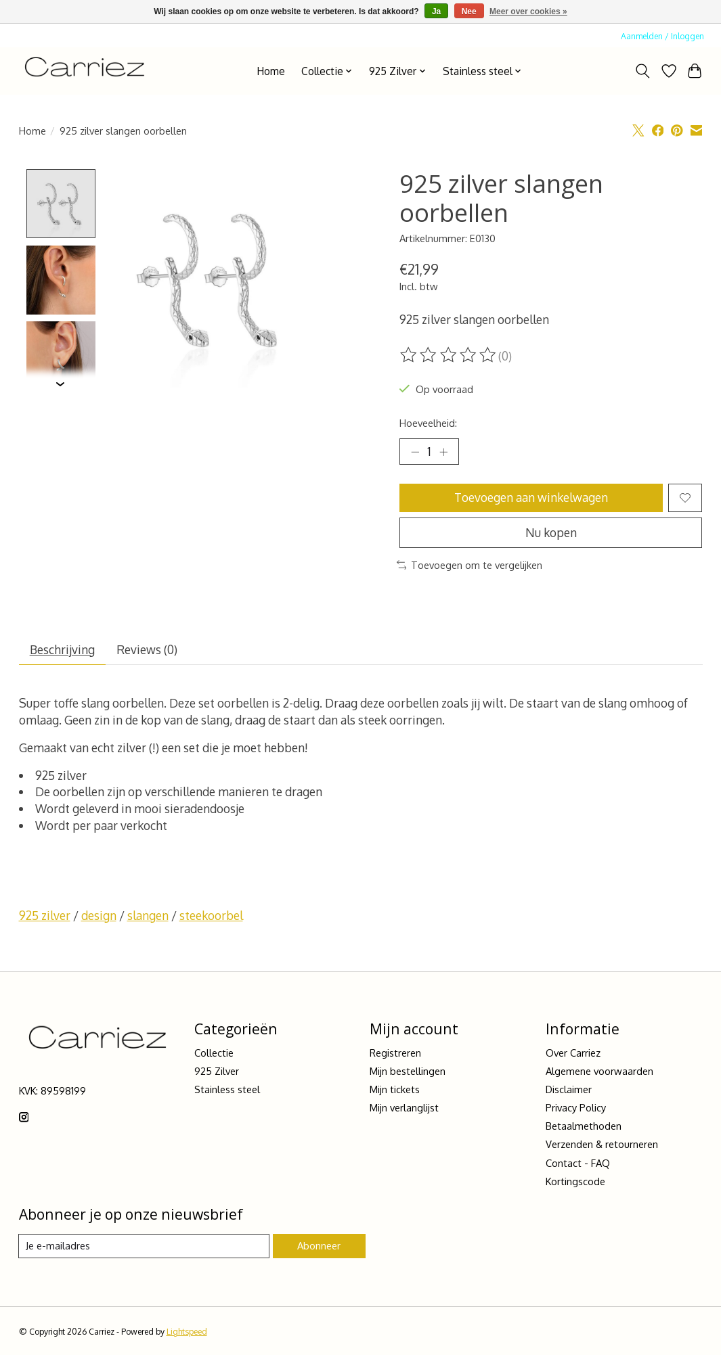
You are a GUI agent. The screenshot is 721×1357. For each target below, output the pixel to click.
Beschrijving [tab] (62, 651)
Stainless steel (227, 1090)
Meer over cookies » (528, 11)
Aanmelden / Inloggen (662, 35)
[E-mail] (144, 1248)
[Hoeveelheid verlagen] (414, 451)
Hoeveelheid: (428, 423)
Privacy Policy (576, 1109)
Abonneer (319, 1247)
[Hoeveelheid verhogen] (444, 451)
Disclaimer (569, 1090)
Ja (436, 11)
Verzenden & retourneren (602, 1146)
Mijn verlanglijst (404, 1109)
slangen (148, 917)
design (98, 917)
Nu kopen (551, 533)
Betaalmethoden (583, 1128)
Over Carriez (573, 1054)
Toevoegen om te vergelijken (470, 566)
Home (271, 71)
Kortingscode (575, 1182)
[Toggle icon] (642, 71)
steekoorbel (211, 917)
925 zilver (44, 917)
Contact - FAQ (578, 1164)
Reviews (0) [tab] (147, 651)
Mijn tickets (395, 1090)
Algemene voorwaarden (599, 1072)
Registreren (395, 1054)
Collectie (214, 1054)
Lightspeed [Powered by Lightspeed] (187, 1333)
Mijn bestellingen (407, 1072)
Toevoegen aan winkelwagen (531, 497)
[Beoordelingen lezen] (448, 355)
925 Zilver (216, 1072)
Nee (469, 11)
